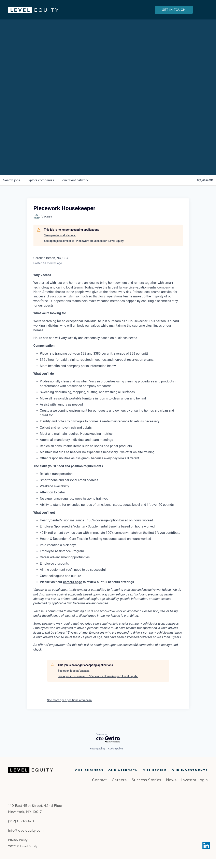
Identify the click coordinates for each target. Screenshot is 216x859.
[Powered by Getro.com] (108, 738)
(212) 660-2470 (21, 821)
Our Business (89, 770)
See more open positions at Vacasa (69, 705)
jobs (11, 185)
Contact (99, 780)
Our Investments (190, 770)
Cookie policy (115, 748)
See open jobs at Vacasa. (60, 240)
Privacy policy (97, 748)
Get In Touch (174, 10)
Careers (119, 780)
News (171, 780)
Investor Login (194, 780)
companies (40, 185)
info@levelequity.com (26, 830)
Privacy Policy (17, 840)
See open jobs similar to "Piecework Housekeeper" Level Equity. (84, 246)
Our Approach (123, 770)
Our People (155, 770)
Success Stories (146, 780)
